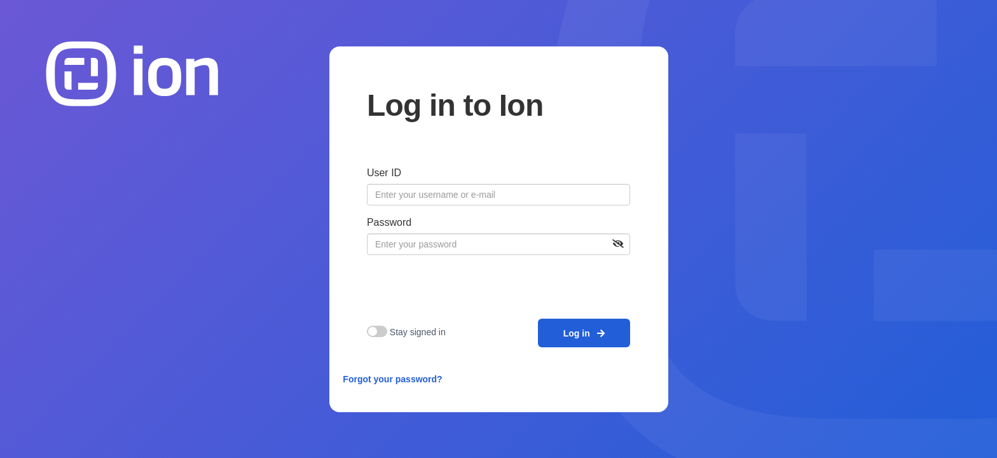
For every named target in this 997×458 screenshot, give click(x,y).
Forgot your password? (392, 379)
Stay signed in (418, 332)
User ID (384, 172)
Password (389, 222)
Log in (584, 333)
